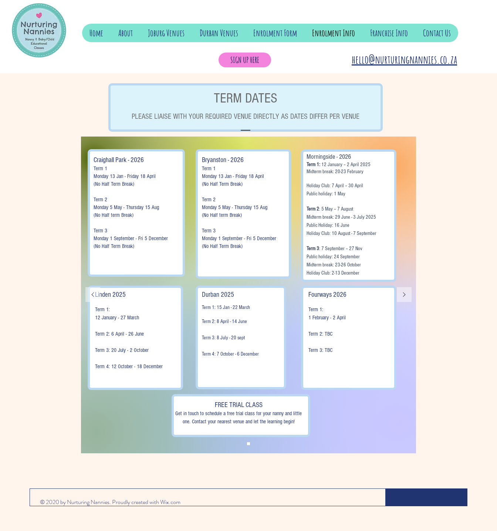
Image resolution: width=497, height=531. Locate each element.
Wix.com (170, 502)
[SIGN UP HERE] (245, 60)
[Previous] (92, 295)
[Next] (404, 295)
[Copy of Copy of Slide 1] (248, 443)
